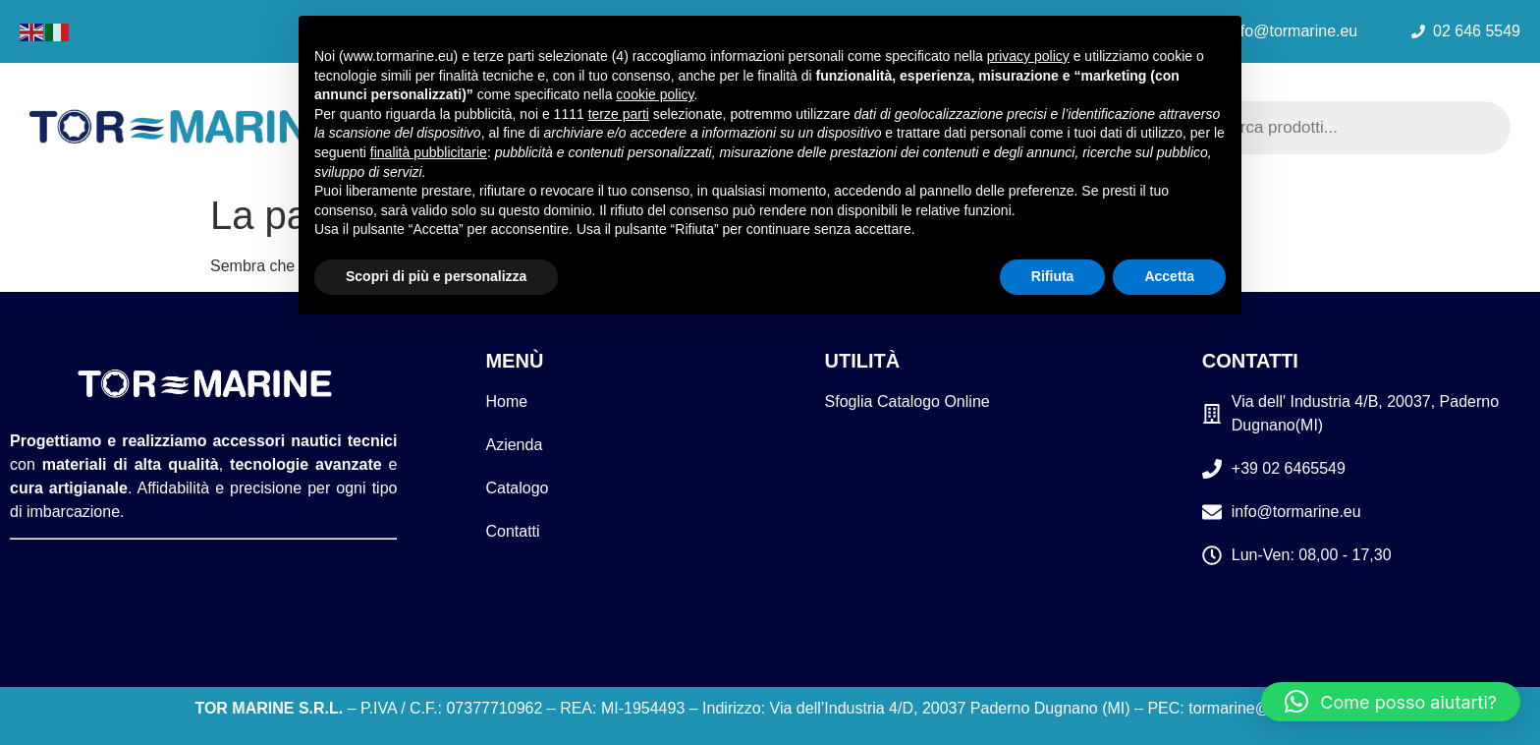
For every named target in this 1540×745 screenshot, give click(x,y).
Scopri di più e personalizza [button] (436, 276)
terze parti (618, 114)
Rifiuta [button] (1052, 276)
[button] (1390, 701)
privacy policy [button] (1028, 56)
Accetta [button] (1169, 276)
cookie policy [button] (654, 94)
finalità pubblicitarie (428, 152)
